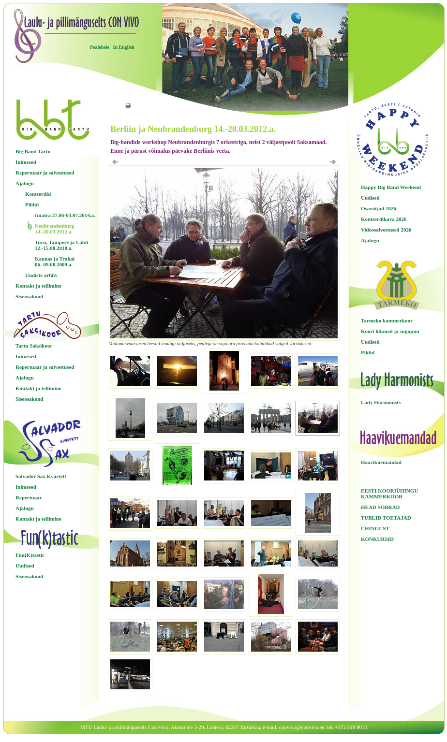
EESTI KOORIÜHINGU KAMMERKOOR (389, 493)
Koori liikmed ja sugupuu (390, 331)
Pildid (32, 204)
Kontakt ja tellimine (38, 286)
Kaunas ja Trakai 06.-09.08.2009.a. (54, 261)
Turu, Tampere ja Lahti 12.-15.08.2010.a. (62, 245)
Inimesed (25, 162)
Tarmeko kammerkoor (387, 320)
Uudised (24, 565)
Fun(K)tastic (30, 555)
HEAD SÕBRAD (380, 507)
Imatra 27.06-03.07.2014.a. (65, 215)
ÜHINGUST (375, 528)
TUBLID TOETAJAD (386, 518)
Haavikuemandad (381, 462)
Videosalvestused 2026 (386, 230)
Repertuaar (28, 497)
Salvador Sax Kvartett (40, 476)
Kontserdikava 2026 (383, 219)
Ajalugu (24, 183)
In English (123, 47)
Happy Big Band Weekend (391, 187)
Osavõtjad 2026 (378, 208)
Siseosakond (29, 296)
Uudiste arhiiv (41, 275)
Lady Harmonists (381, 402)
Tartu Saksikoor (33, 346)
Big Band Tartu (33, 151)
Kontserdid (38, 194)
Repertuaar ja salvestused (44, 172)
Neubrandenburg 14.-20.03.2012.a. (54, 228)
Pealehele (99, 47)
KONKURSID (377, 539)
